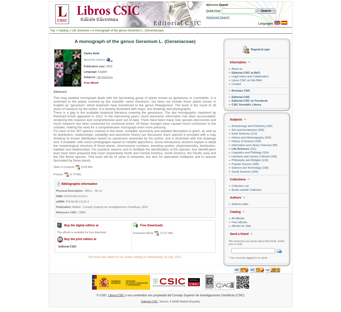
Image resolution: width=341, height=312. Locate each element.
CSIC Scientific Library (246, 104)
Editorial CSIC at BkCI (246, 72)
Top (52, 30)
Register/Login (260, 49)
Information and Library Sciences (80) (254, 145)
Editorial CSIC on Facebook (250, 100)
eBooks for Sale (241, 225)
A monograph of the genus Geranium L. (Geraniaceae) (128, 30)
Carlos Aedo (91, 53)
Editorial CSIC (241, 96)
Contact (236, 83)
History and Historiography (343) (251, 137)
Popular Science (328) (245, 164)
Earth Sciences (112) (244, 133)
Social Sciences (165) (245, 171)
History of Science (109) (246, 141)
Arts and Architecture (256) (248, 129)
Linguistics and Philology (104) (250, 152)
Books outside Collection (247, 189)
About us (237, 68)
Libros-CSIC (116, 295)
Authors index (240, 204)
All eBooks (238, 218)
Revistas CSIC (241, 90)
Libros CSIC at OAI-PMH (247, 80)
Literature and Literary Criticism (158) (254, 156)
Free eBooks (239, 222)
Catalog (63, 30)
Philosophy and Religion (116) (250, 160)
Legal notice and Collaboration (250, 76)
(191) (244, 148)
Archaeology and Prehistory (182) (252, 125)
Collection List (240, 185)
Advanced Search (218, 17)
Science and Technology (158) (250, 167)
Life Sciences (80, 30)
